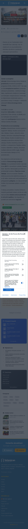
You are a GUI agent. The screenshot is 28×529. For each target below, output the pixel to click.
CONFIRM (8, 289)
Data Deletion (5, 295)
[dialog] (14, 264)
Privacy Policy (22, 295)
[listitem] (14, 261)
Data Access (14, 295)
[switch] (22, 264)
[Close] (25, 234)
